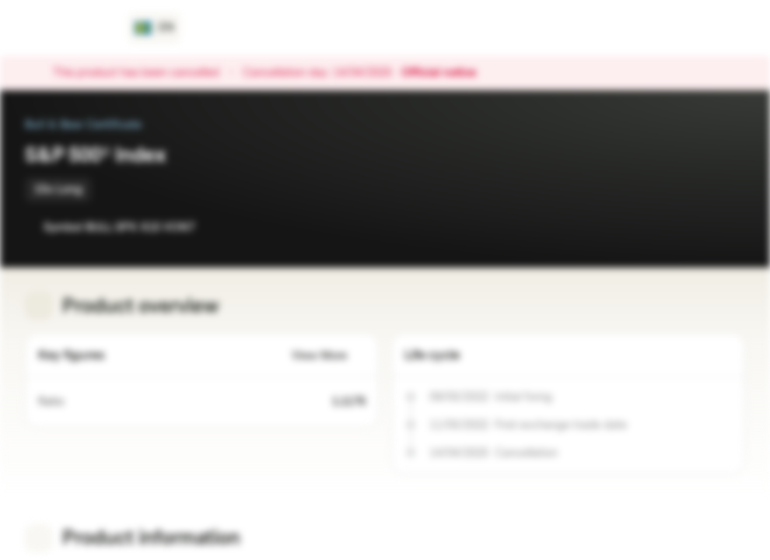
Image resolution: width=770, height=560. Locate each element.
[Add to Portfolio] (729, 227)
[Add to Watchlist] (698, 227)
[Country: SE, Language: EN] (154, 28)
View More (329, 355)
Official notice (446, 73)
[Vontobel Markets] (67, 28)
